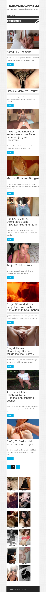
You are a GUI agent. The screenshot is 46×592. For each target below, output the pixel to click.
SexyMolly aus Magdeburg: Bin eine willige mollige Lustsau (20, 351)
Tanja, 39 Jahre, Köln (19, 265)
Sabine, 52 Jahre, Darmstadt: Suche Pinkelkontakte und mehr (22, 221)
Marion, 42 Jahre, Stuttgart (23, 178)
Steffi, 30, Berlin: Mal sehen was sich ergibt (20, 443)
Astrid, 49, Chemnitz (19, 51)
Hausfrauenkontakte (23, 6)
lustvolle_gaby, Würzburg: (22, 90)
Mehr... (10, 64)
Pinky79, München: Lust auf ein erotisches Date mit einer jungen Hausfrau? (21, 136)
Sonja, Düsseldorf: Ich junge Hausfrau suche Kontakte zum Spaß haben (23, 307)
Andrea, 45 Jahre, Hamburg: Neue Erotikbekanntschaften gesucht (20, 396)
